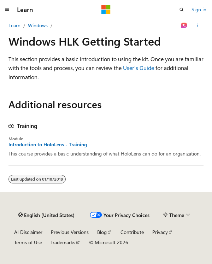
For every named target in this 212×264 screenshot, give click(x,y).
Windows (38, 25)
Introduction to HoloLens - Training (47, 144)
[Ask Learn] (184, 25)
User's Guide (138, 67)
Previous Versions (70, 232)
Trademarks (63, 242)
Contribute (132, 232)
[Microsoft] (106, 9)
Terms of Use (28, 242)
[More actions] (197, 25)
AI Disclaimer (28, 232)
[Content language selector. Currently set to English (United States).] (46, 215)
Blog (102, 232)
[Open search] (182, 9)
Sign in (199, 9)
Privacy (160, 232)
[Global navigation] (7, 9)
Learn (14, 25)
